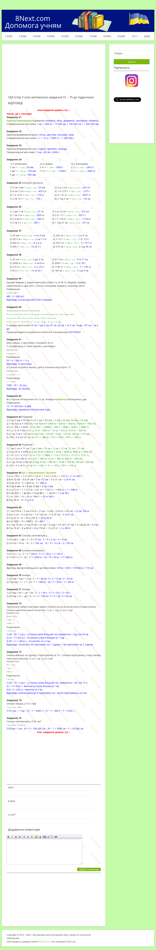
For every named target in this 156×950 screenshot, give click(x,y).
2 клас (23, 36)
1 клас (9, 36)
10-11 (135, 36)
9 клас (121, 36)
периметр (60, 399)
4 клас (51, 36)
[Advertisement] (53, 71)
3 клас (37, 36)
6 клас (79, 36)
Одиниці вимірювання (20, 120)
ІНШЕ (147, 36)
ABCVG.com (44, 941)
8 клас (107, 36)
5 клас (65, 36)
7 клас (93, 36)
